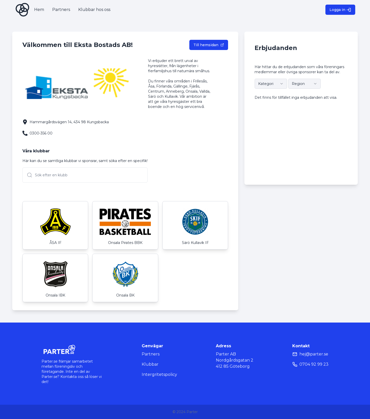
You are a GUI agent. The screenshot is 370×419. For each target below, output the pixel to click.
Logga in (340, 9)
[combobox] (271, 84)
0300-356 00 (41, 133)
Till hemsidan (208, 45)
